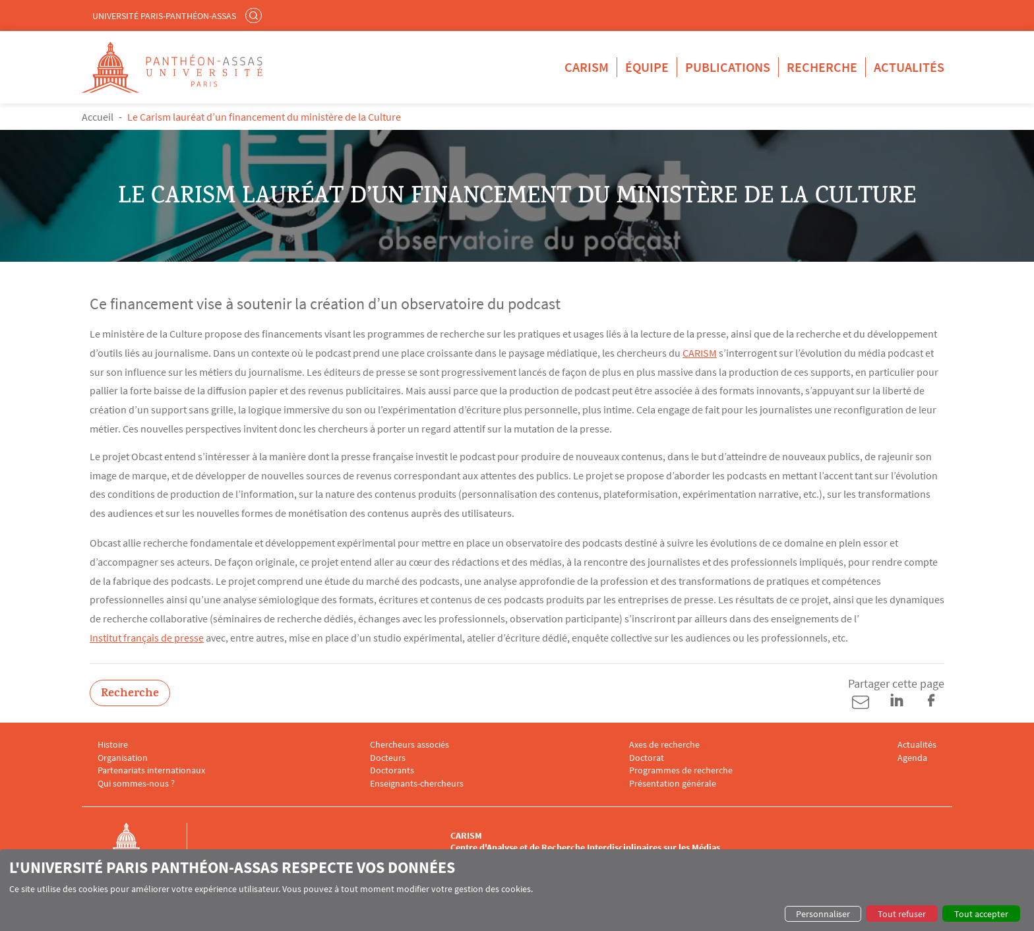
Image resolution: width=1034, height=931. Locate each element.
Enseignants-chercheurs (417, 783)
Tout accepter (981, 914)
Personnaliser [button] (823, 914)
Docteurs (388, 758)
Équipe (647, 67)
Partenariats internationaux (151, 770)
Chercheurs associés (409, 744)
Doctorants (392, 770)
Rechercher (255, 15)
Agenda (912, 758)
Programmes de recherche (681, 770)
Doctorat (646, 758)
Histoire (113, 744)
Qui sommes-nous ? (136, 783)
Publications (727, 67)
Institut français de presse (147, 637)
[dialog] (517, 890)
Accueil (97, 116)
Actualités (909, 67)
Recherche (822, 67)
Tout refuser (902, 914)
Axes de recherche (664, 744)
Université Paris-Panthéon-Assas (164, 15)
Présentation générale (672, 783)
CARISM (586, 67)
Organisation (123, 758)
